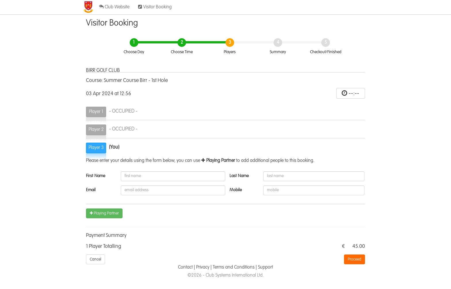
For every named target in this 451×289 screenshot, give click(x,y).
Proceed (354, 259)
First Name (95, 176)
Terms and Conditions (234, 267)
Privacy (202, 267)
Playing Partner (104, 213)
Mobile (236, 190)
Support (265, 267)
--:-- (354, 93)
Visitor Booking (155, 6)
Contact (185, 267)
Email (90, 190)
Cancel (95, 259)
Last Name (239, 176)
